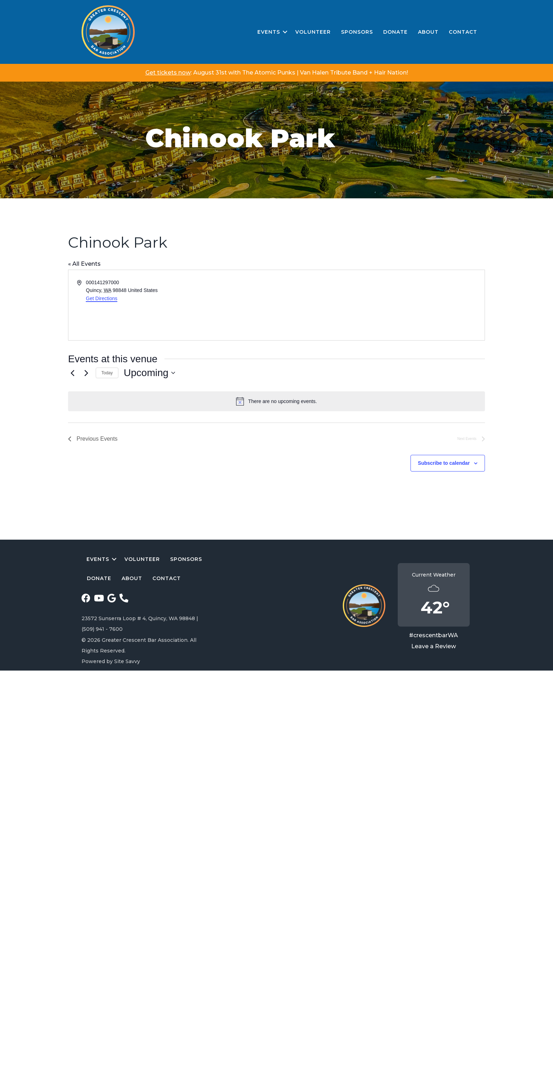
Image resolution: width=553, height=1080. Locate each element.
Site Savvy (127, 661)
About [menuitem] (428, 32)
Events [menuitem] (268, 32)
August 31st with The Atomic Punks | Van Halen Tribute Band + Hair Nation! (300, 72)
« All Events (84, 263)
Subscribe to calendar (444, 463)
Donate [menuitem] (395, 32)
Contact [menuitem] (463, 32)
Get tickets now (168, 72)
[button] (285, 32)
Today (107, 372)
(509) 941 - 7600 (102, 629)
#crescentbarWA (433, 635)
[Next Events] (86, 373)
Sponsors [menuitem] (357, 32)
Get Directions (101, 298)
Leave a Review (433, 646)
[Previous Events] (72, 373)
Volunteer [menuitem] (313, 32)
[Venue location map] (380, 305)
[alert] (276, 401)
